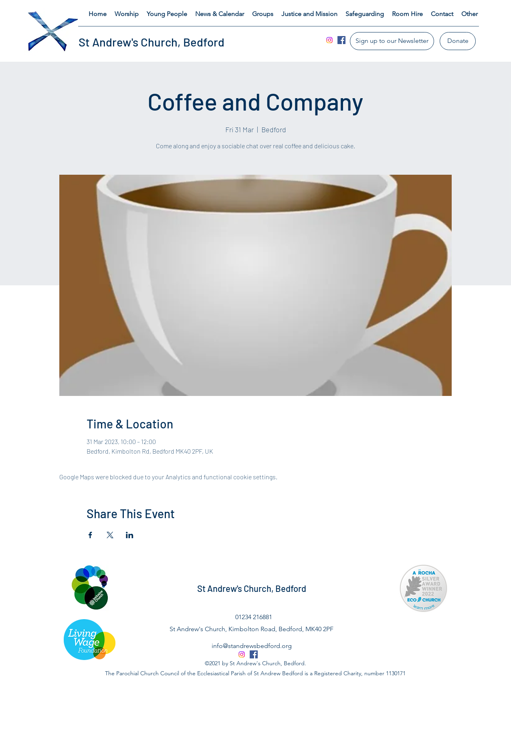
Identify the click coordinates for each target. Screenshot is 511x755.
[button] (127, 14)
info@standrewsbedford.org (252, 646)
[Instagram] (329, 40)
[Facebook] (341, 40)
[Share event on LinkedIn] (129, 535)
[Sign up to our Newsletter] (392, 41)
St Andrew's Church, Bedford (151, 42)
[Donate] (458, 41)
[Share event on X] (110, 535)
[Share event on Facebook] (90, 535)
